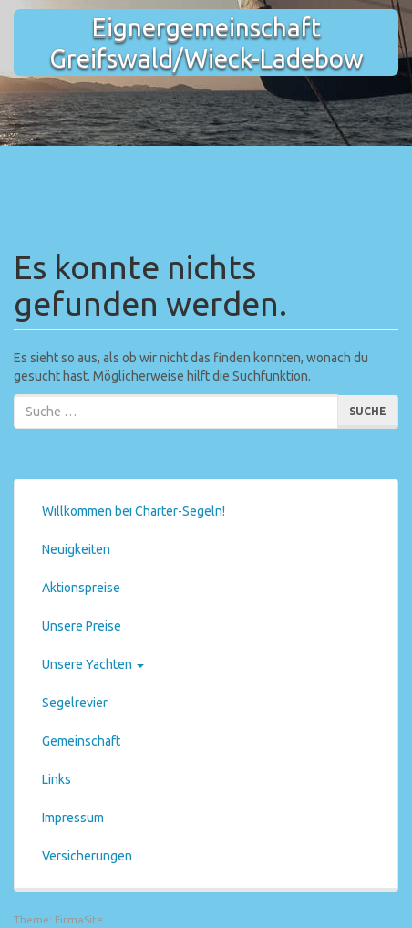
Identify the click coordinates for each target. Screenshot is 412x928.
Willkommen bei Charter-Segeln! (133, 511)
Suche (367, 411)
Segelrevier (75, 702)
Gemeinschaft (81, 741)
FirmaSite (79, 919)
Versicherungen (87, 856)
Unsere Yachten (93, 664)
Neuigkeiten (76, 549)
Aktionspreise (81, 587)
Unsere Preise (81, 626)
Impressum (73, 817)
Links (56, 779)
